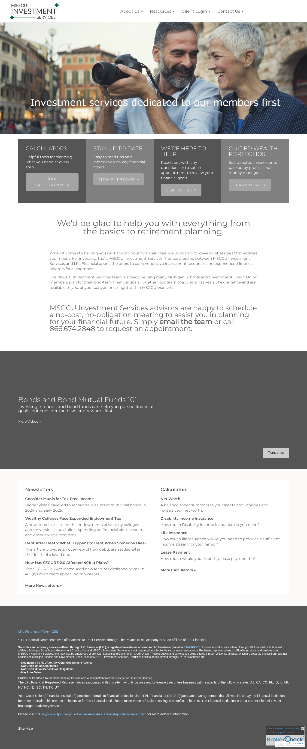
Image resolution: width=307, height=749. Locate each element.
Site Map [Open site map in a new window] (25, 728)
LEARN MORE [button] (247, 185)
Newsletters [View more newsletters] (39, 489)
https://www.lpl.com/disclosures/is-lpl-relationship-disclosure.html (90, 714)
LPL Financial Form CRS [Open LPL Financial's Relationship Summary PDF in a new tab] (38, 632)
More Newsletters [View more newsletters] (43, 585)
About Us (130, 11)
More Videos (29, 421)
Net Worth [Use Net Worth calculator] (170, 499)
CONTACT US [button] (179, 190)
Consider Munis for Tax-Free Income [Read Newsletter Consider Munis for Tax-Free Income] (59, 499)
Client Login (194, 11)
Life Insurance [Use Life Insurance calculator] (174, 533)
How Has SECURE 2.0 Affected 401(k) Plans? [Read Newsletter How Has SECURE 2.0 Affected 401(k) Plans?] (67, 563)
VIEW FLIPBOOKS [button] (116, 179)
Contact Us (228, 11)
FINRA (188, 647)
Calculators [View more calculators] (174, 489)
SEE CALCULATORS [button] (50, 181)
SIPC (196, 647)
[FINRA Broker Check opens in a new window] (285, 736)
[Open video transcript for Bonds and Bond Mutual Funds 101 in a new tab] (276, 453)
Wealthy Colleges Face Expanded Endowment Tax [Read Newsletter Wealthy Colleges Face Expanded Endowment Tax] (73, 518)
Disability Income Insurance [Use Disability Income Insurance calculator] (187, 518)
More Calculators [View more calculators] (178, 570)
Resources (160, 11)
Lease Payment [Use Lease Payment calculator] (175, 552)
